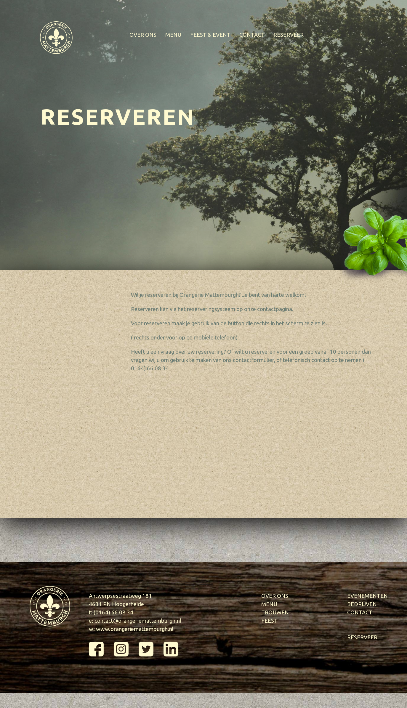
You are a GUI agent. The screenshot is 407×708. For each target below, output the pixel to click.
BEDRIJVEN (362, 604)
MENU (173, 35)
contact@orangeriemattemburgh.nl (137, 621)
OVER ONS (142, 35)
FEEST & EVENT (210, 35)
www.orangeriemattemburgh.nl (135, 629)
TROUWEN (275, 612)
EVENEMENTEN (367, 596)
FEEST (269, 621)
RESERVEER (288, 35)
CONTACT (252, 35)
